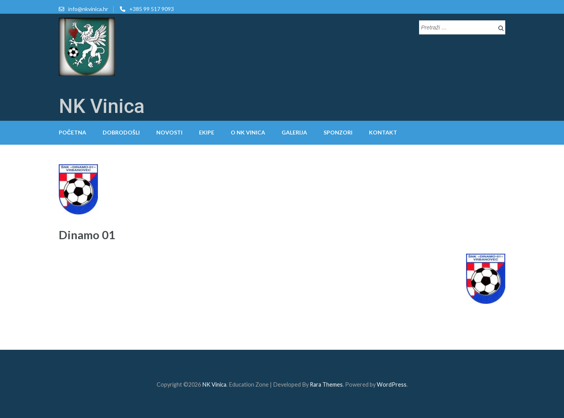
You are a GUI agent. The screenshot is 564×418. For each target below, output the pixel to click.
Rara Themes (326, 384)
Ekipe (206, 132)
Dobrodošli (121, 132)
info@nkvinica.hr (88, 8)
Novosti (169, 132)
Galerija (294, 132)
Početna (72, 132)
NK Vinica (102, 106)
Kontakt (383, 132)
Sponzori (338, 132)
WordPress (392, 384)
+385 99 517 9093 (151, 8)
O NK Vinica (248, 132)
